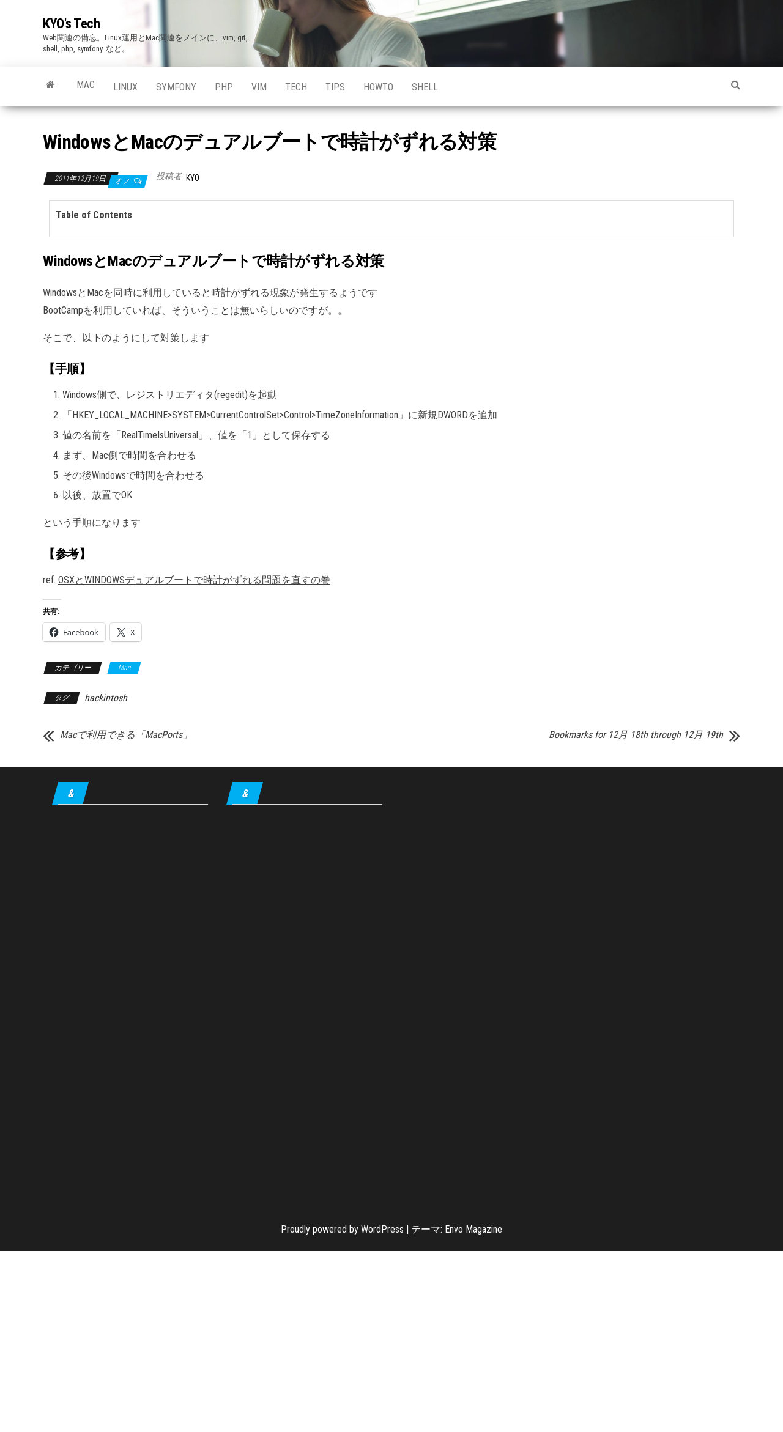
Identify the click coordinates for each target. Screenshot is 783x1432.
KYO (192, 178)
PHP (224, 87)
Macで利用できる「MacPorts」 (126, 734)
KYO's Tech (71, 23)
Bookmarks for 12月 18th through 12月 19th (636, 734)
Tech (296, 87)
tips (335, 87)
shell (425, 87)
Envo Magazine (473, 1229)
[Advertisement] (130, 1005)
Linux (125, 87)
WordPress (382, 1229)
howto (378, 87)
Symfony (176, 87)
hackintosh (105, 698)
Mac (85, 84)
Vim (259, 87)
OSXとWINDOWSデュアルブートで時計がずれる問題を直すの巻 (194, 580)
